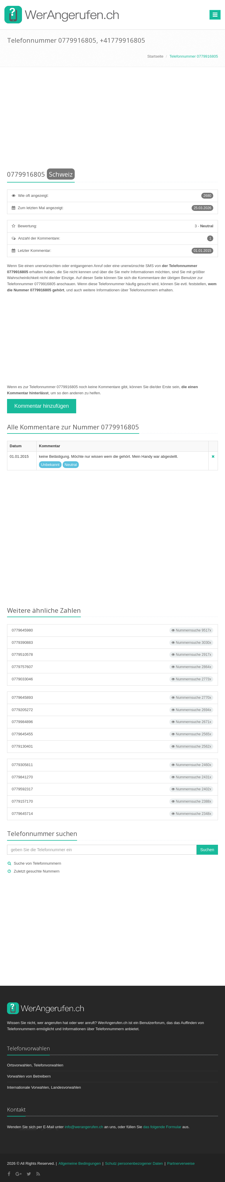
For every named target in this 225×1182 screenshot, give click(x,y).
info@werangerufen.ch (84, 1127)
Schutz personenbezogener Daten (134, 1163)
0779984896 (112, 722)
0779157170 (112, 801)
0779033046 (112, 679)
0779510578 (112, 655)
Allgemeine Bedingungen (79, 1163)
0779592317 (112, 789)
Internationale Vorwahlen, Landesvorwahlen (44, 1087)
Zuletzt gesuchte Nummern (36, 871)
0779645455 (112, 734)
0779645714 (112, 814)
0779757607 (112, 667)
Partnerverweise (181, 1163)
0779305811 (112, 765)
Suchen (207, 849)
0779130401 (112, 746)
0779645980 (112, 630)
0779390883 (112, 643)
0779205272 (112, 710)
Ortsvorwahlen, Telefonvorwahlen (35, 1065)
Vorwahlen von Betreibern (29, 1076)
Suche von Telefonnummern (37, 863)
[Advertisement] (112, 120)
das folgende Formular (162, 1127)
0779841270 (112, 777)
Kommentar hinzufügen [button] (41, 406)
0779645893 (112, 698)
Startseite (155, 56)
